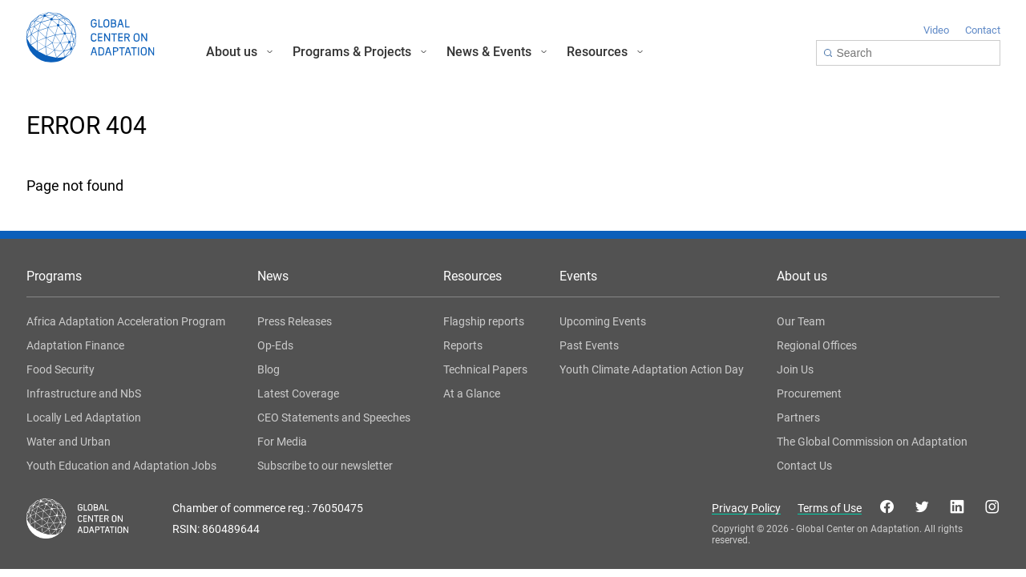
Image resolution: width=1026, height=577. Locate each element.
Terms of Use (830, 508)
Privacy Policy (746, 508)
